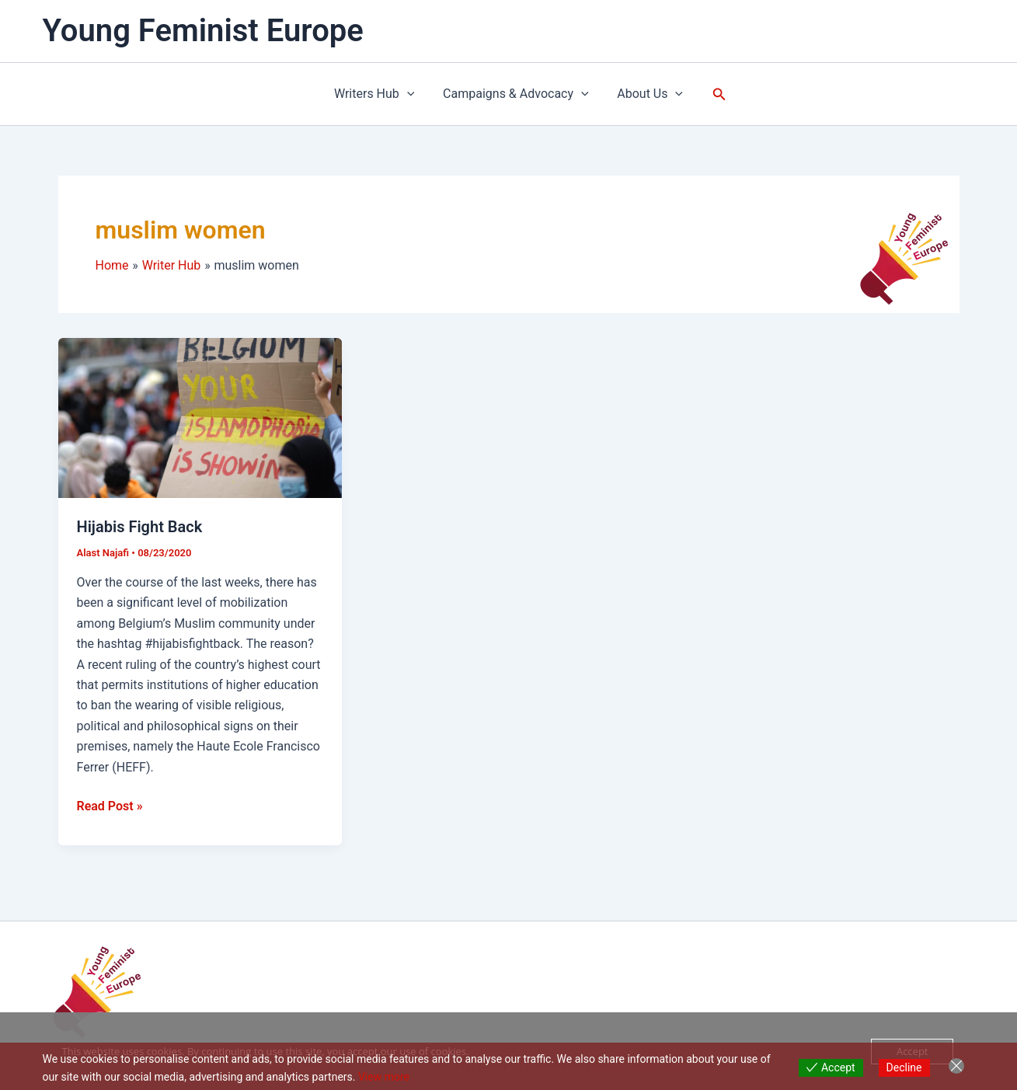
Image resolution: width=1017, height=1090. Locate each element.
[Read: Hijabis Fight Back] (200, 416)
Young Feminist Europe (203, 30)
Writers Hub (378, 94)
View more (383, 1077)
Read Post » (110, 804)
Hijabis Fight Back (140, 526)
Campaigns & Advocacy (516, 94)
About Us (647, 94)
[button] (411, 94)
